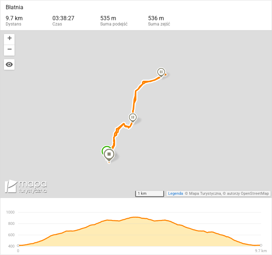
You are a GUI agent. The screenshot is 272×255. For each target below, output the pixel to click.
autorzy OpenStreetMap (248, 193)
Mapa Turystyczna (205, 193)
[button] (132, 118)
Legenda (175, 193)
